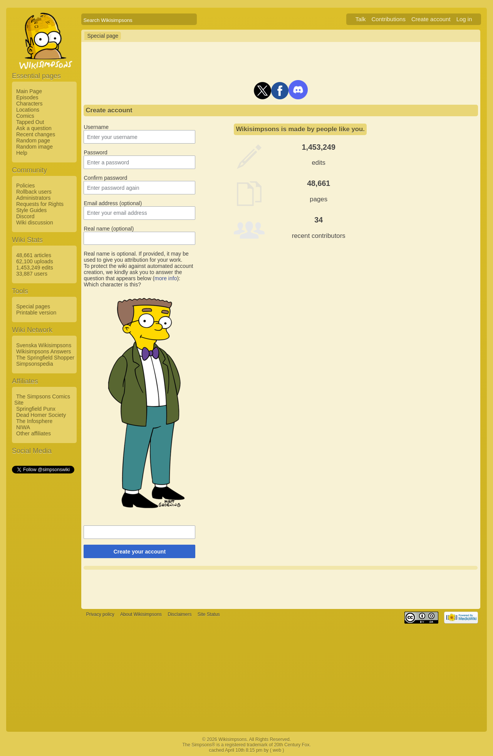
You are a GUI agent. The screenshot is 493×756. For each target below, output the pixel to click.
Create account (431, 19)
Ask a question (34, 128)
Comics (25, 116)
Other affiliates (33, 433)
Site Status (209, 614)
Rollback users (34, 192)
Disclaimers (179, 614)
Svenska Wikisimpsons (43, 345)
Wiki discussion (34, 222)
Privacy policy (100, 614)
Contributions (389, 19)
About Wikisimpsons (141, 614)
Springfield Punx (35, 409)
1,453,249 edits (34, 267)
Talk (360, 19)
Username (96, 127)
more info (165, 278)
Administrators (33, 198)
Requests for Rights (40, 204)
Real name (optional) (109, 229)
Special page (102, 36)
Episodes (27, 97)
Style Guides (31, 210)
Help (21, 153)
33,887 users (31, 274)
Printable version (36, 312)
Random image (34, 147)
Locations (27, 110)
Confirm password (105, 178)
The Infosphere (34, 421)
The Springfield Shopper (45, 358)
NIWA (23, 427)
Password (95, 152)
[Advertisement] (43, 590)
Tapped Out (30, 122)
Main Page (29, 91)
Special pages (33, 306)
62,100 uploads (34, 261)
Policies (25, 185)
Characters (29, 103)
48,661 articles (33, 255)
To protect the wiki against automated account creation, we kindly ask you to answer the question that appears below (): (138, 272)
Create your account (140, 552)
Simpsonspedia (34, 364)
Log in (464, 19)
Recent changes (35, 134)
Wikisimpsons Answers (43, 351)
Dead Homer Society (41, 415)
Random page (33, 140)
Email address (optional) (113, 203)
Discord (25, 216)
